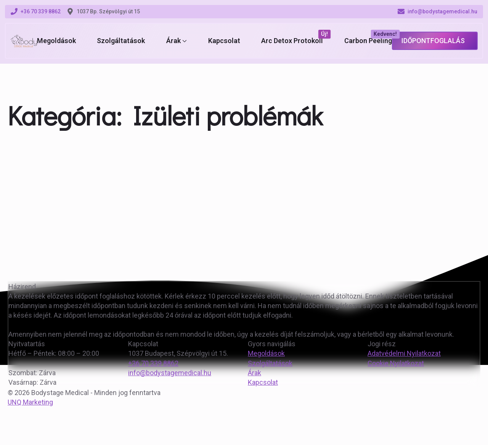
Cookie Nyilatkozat (396, 363)
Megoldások (56, 40)
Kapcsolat (224, 40)
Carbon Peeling (368, 40)
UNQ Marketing (30, 402)
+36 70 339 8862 (153, 363)
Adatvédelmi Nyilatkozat (404, 353)
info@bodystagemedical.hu (169, 373)
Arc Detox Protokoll (292, 40)
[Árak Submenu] (184, 40)
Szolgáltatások (121, 40)
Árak (173, 40)
